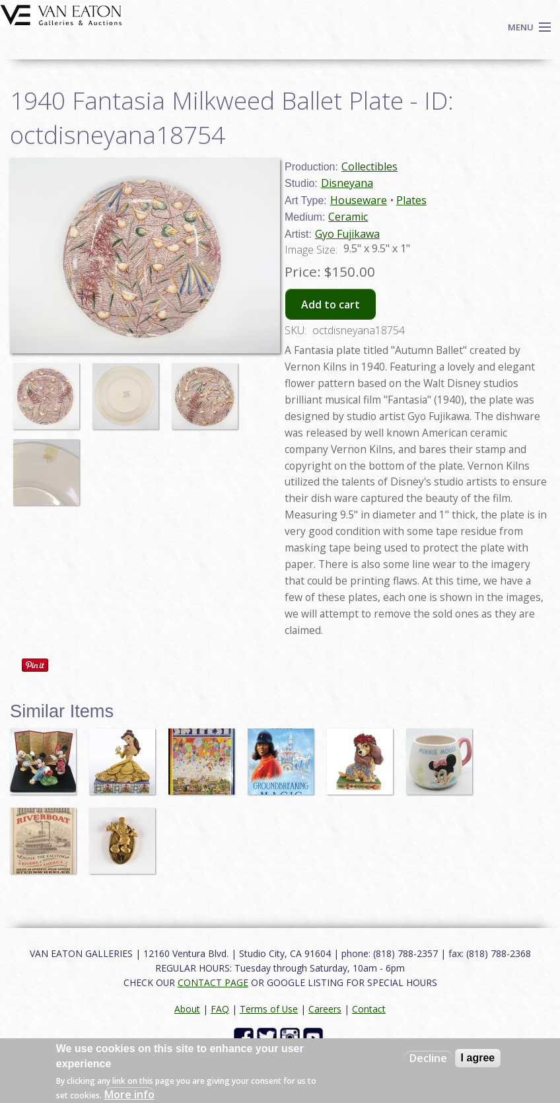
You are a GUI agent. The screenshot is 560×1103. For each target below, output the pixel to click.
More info (129, 1094)
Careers (324, 1009)
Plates (411, 200)
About (187, 1009)
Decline (428, 1058)
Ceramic (348, 216)
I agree (478, 1057)
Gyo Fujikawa (347, 234)
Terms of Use (269, 1009)
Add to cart (330, 304)
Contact (369, 1009)
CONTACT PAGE (213, 982)
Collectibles (369, 166)
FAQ (220, 1009)
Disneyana (347, 183)
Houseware (358, 200)
